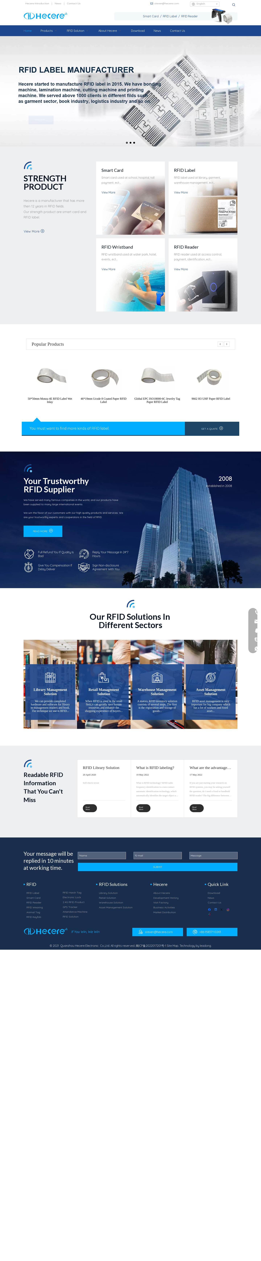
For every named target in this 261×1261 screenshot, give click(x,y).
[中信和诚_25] (37, 419)
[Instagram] (228, 913)
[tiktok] (210, 917)
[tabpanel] (104, 789)
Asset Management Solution (115, 910)
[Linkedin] (216, 913)
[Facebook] (210, 913)
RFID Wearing (34, 910)
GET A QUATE (212, 428)
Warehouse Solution (111, 905)
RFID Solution (70, 919)
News (58, 3)
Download (214, 896)
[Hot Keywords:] (233, 4)
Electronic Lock (72, 900)
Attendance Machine (75, 915)
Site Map (172, 949)
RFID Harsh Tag (72, 895)
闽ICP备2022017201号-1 (151, 949)
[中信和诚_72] (70, 934)
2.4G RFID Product (73, 905)
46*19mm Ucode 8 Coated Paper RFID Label (104, 400)
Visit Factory (160, 905)
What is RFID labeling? (155, 767)
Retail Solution (107, 901)
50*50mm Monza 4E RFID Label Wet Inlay (50, 400)
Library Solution (108, 896)
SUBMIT (157, 870)
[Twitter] (222, 913)
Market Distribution (164, 915)
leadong (205, 949)
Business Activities (164, 910)
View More (34, 231)
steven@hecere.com (166, 3)
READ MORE (43, 531)
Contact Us (73, 3)
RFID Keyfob (33, 920)
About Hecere (161, 896)
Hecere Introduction (37, 3)
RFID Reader (33, 905)
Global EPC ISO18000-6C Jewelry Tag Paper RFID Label (157, 400)
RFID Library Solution (101, 767)
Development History (166, 901)
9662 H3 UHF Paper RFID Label (211, 398)
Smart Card (33, 901)
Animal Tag (33, 915)
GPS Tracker (70, 910)
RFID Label (32, 896)
